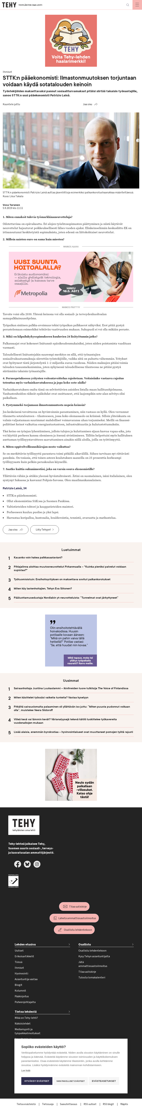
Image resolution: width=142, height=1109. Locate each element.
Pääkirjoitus (22, 996)
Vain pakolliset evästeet (71, 1072)
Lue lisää (25, 1061)
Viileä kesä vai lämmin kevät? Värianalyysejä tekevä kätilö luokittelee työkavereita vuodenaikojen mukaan (65, 721)
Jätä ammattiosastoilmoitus (92, 964)
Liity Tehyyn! (43, 530)
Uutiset (19, 951)
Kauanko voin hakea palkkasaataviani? (38, 557)
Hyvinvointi (21, 973)
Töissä (18, 962)
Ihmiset (19, 968)
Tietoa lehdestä (26, 1012)
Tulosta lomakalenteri (91, 977)
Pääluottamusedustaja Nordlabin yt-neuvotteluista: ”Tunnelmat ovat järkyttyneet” (66, 597)
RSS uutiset (90, 1104)
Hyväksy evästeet (36, 1071)
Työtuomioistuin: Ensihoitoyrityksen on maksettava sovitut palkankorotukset (62, 579)
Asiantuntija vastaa (26, 979)
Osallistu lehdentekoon (78, 930)
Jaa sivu (87, 104)
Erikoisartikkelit (24, 956)
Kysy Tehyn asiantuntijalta (94, 956)
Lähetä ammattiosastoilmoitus (77, 918)
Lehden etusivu (25, 944)
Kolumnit (20, 991)
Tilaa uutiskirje (78, 907)
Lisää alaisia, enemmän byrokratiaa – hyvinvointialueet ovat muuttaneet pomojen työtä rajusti (73, 732)
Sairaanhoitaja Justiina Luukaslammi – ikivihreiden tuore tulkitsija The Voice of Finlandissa (71, 688)
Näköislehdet (23, 1023)
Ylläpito (124, 1104)
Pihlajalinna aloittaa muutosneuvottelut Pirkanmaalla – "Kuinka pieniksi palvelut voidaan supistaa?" (70, 568)
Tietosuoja (48, 1104)
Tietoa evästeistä (26, 1104)
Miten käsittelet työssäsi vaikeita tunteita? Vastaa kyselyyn (51, 697)
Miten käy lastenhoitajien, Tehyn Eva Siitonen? (43, 588)
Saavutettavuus (69, 1104)
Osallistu (84, 944)
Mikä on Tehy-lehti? (26, 1018)
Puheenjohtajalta (25, 1002)
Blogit (18, 985)
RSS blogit (108, 1104)
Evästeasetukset (36, 1081)
